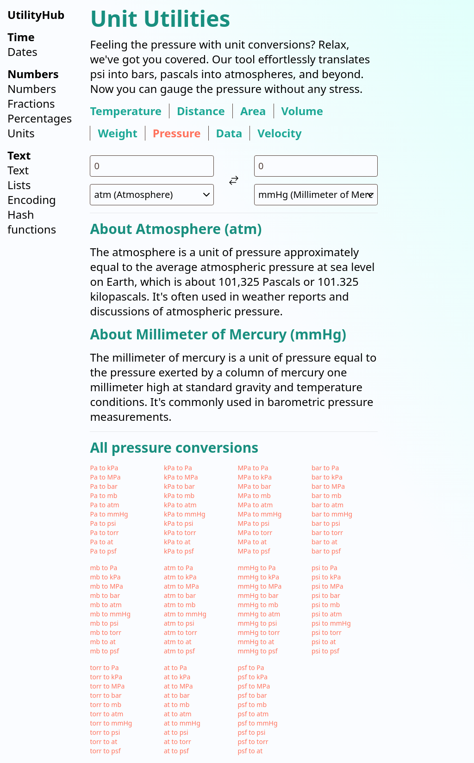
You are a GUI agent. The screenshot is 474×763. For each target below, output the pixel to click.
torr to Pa (104, 667)
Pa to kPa (104, 467)
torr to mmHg (111, 723)
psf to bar (252, 695)
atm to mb (180, 604)
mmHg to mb (257, 604)
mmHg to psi (257, 623)
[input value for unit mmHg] (316, 166)
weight (117, 133)
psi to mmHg (331, 623)
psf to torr (252, 741)
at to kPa (177, 676)
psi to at (324, 641)
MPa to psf (253, 551)
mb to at (102, 641)
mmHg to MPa (259, 586)
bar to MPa (328, 486)
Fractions (31, 103)
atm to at (178, 641)
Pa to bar (103, 486)
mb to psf (104, 650)
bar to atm (327, 504)
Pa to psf (103, 551)
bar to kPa (327, 477)
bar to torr (327, 532)
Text (18, 170)
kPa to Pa (178, 467)
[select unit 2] (316, 194)
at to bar (177, 695)
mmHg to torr (258, 632)
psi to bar (326, 595)
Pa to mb (103, 495)
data (229, 133)
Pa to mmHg (109, 514)
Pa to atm (104, 504)
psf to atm (252, 713)
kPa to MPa (181, 477)
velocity (279, 133)
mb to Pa (103, 567)
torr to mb (105, 704)
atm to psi (179, 623)
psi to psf (325, 650)
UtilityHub (35, 14)
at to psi (176, 732)
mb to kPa (105, 576)
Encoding (31, 199)
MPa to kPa (254, 477)
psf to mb (252, 704)
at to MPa (178, 686)
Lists (19, 184)
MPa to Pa (252, 467)
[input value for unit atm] (152, 166)
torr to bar (105, 695)
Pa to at (101, 541)
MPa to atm (255, 504)
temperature (126, 111)
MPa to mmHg (259, 514)
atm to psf (179, 650)
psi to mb (326, 604)
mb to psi (104, 623)
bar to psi (326, 523)
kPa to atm (180, 504)
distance (201, 111)
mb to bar (105, 595)
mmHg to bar (257, 595)
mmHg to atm (258, 613)
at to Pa (175, 667)
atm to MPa (181, 586)
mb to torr (105, 632)
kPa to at (177, 541)
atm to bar (180, 595)
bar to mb (327, 495)
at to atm (178, 713)
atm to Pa (178, 567)
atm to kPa (180, 576)
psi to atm (327, 613)
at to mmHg (182, 723)
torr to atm (106, 713)
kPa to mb (179, 495)
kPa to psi (178, 523)
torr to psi (105, 732)
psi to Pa (324, 567)
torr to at (103, 741)
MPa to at (252, 541)
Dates (22, 51)
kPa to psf (179, 551)
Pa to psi (103, 523)
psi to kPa (326, 576)
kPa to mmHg (185, 514)
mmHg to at (255, 641)
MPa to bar (254, 486)
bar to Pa (325, 467)
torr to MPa (107, 686)
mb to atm (106, 604)
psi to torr (327, 632)
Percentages (39, 118)
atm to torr (180, 632)
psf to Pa (250, 667)
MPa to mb (254, 495)
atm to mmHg (185, 613)
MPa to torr (254, 532)
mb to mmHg (110, 613)
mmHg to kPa (258, 576)
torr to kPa (106, 676)
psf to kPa (252, 676)
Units (21, 133)
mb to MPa (106, 586)
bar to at (324, 541)
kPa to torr (180, 532)
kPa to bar (179, 486)
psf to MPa (253, 686)
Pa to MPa (105, 477)
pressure (177, 133)
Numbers (31, 88)
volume (302, 111)
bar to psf (326, 551)
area (253, 111)
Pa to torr (104, 532)
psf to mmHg (257, 723)
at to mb (176, 704)
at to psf (176, 750)
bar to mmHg (332, 514)
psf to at (249, 750)
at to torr (177, 741)
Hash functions (31, 222)
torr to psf (105, 750)
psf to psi (251, 732)
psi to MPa (327, 586)
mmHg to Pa (256, 567)
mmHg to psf (257, 650)
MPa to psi (253, 523)
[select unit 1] (152, 194)
